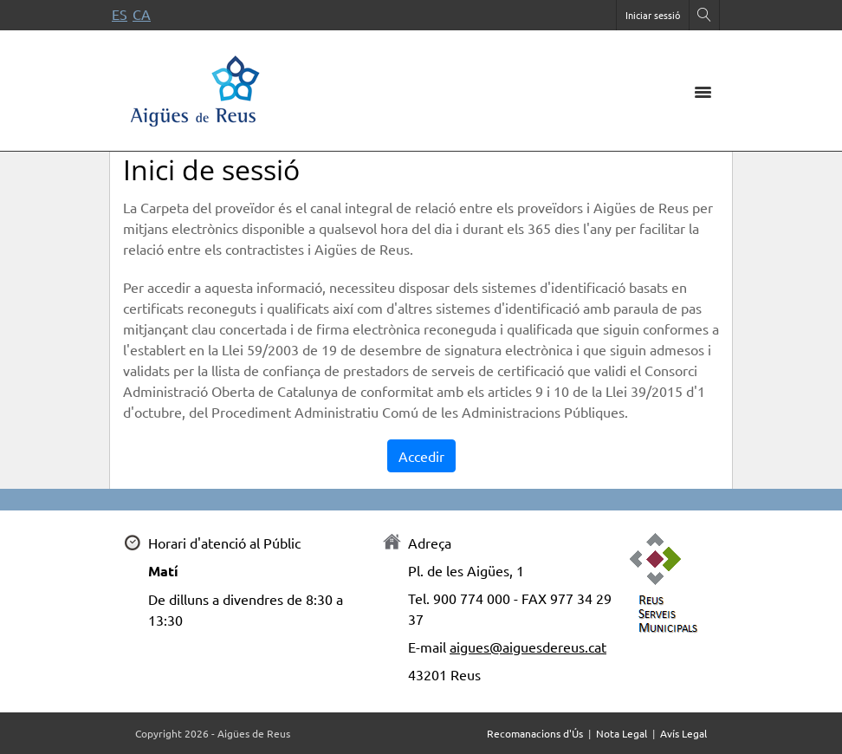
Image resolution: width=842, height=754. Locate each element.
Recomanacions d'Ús (535, 733)
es (119, 14)
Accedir (421, 456)
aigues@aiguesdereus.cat (528, 646)
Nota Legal (621, 733)
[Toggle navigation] (702, 91)
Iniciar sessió (652, 15)
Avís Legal (683, 733)
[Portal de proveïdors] (195, 88)
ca (142, 14)
